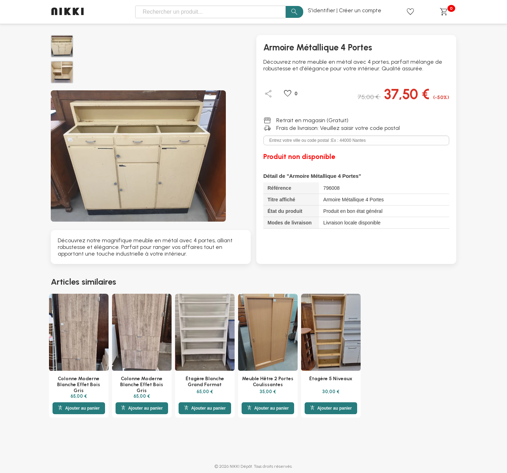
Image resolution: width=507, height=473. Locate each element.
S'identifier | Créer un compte (344, 10)
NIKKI (68, 12)
